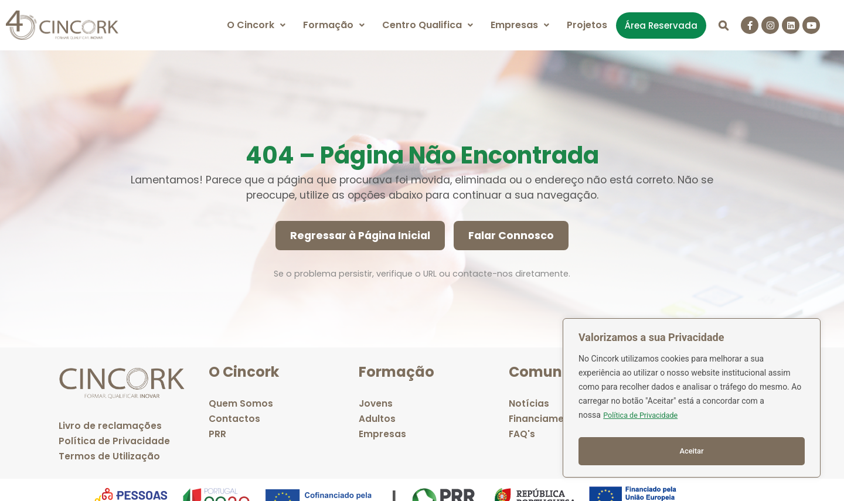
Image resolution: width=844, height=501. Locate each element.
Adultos (377, 418)
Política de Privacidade (644, 420)
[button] (256, 25)
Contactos (235, 418)
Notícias (529, 403)
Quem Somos (241, 403)
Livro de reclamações (111, 425)
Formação (334, 25)
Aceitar (692, 451)
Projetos (587, 25)
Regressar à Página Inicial (360, 236)
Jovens (376, 403)
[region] (692, 401)
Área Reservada (661, 25)
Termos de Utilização (110, 456)
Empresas (520, 25)
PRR (217, 434)
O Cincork (256, 25)
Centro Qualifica (427, 25)
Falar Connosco (511, 236)
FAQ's (522, 434)
